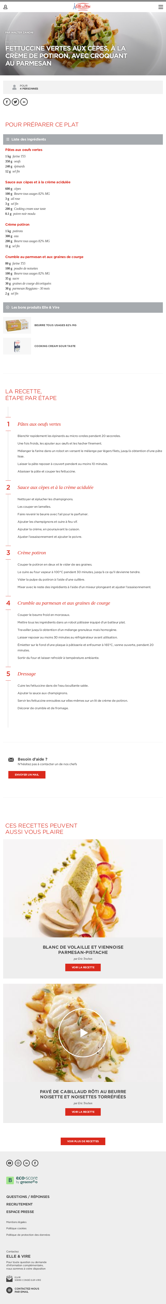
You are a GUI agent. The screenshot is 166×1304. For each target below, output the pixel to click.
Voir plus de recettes (83, 1141)
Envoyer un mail (27, 774)
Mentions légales (16, 1222)
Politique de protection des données (28, 1234)
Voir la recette (83, 967)
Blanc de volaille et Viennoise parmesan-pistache (83, 950)
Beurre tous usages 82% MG (55, 325)
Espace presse (20, 1212)
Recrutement (19, 1204)
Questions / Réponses (27, 1197)
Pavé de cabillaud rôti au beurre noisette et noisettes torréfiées (83, 1094)
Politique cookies (16, 1228)
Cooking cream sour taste (54, 346)
